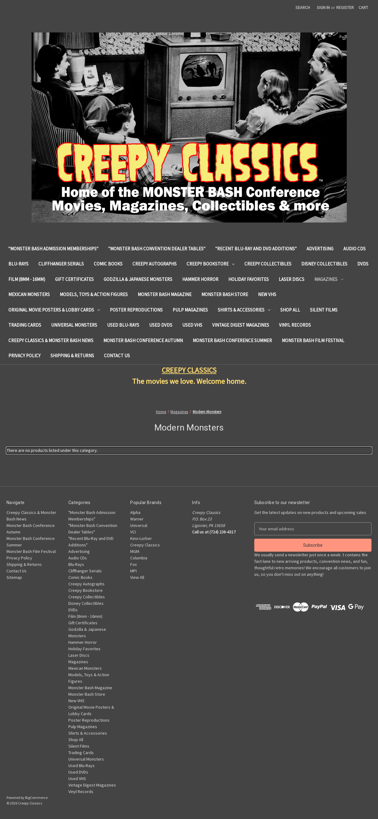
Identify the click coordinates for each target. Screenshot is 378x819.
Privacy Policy (24, 356)
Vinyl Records (295, 325)
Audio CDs (354, 249)
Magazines (328, 279)
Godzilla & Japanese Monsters (138, 279)
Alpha (135, 512)
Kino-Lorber (141, 538)
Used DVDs (160, 325)
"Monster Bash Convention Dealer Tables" (156, 249)
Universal (138, 525)
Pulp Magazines (190, 310)
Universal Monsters (74, 325)
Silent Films (323, 310)
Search (302, 7)
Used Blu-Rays (123, 325)
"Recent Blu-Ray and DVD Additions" (256, 249)
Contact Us (117, 356)
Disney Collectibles (324, 264)
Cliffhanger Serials (61, 264)
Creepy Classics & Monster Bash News (50, 340)
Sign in (323, 7)
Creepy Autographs (154, 264)
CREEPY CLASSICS (189, 370)
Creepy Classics (145, 545)
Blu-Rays (18, 264)
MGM (134, 551)
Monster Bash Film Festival (313, 340)
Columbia (138, 558)
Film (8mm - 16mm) (26, 279)
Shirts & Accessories (244, 310)
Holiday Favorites (248, 279)
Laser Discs (291, 279)
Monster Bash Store (224, 294)
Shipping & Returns (72, 356)
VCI (133, 532)
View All (137, 577)
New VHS (267, 294)
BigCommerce (36, 797)
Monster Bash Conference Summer (232, 340)
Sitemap (14, 577)
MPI (133, 571)
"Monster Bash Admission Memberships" (53, 249)
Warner (137, 519)
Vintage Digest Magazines (240, 325)
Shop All (290, 310)
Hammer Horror (200, 279)
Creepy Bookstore (210, 264)
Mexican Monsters (29, 294)
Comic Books (108, 264)
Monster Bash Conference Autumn (143, 340)
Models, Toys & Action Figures (94, 294)
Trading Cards (24, 325)
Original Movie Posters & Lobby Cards (54, 310)
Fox (133, 564)
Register (345, 7)
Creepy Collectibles (267, 264)
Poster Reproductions (136, 310)
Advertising (320, 249)
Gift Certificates (74, 279)
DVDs (362, 264)
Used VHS (192, 325)
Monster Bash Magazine (164, 294)
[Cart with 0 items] (363, 7)
